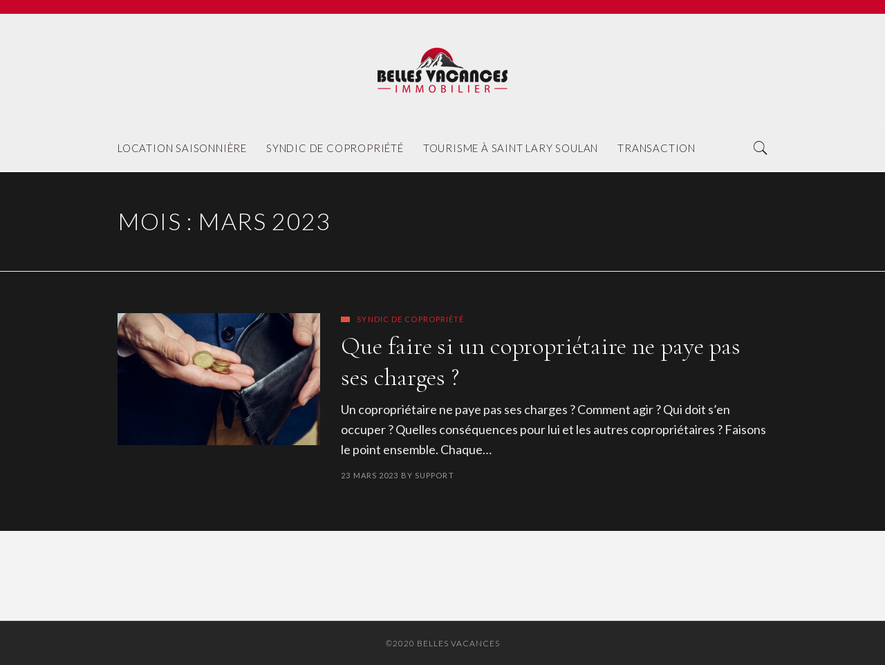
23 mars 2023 (369, 475)
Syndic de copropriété (410, 319)
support (434, 475)
